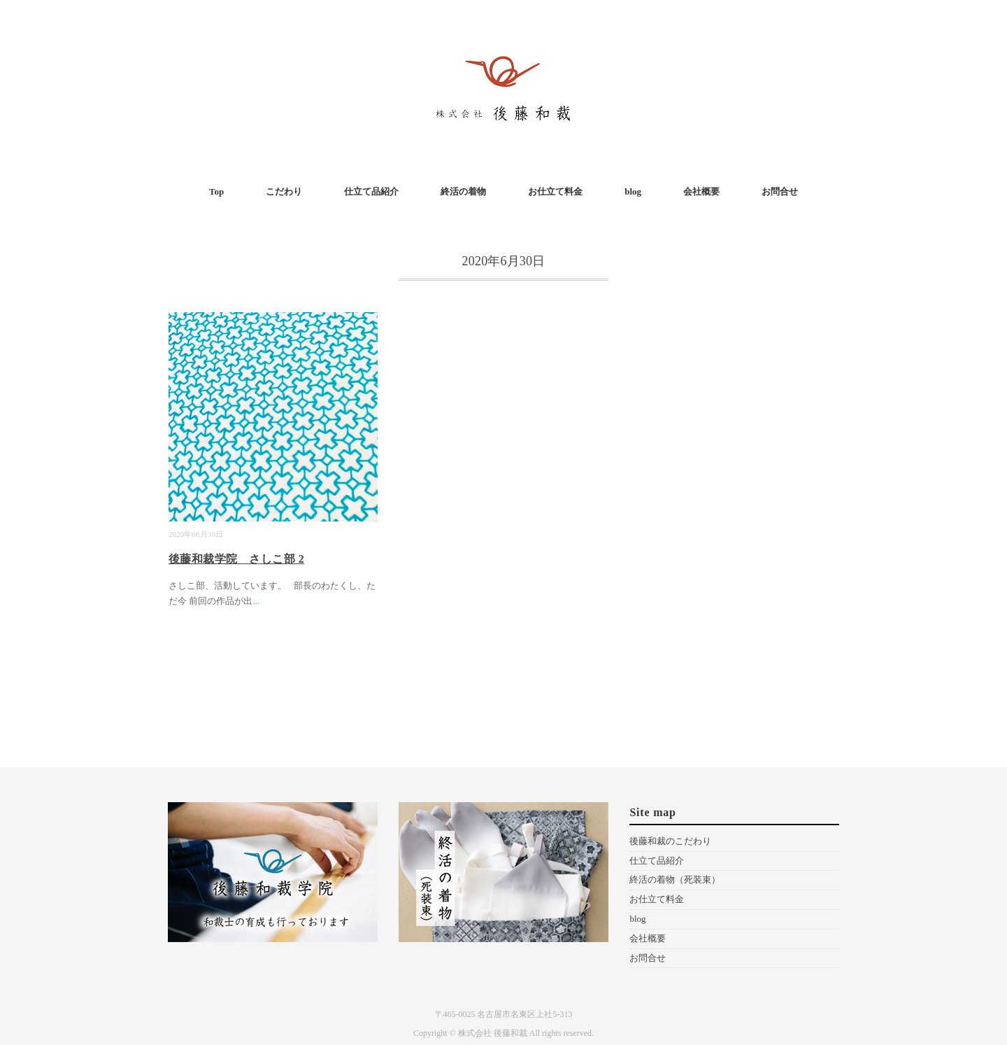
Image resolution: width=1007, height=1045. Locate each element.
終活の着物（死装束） (674, 879)
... (255, 601)
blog (632, 191)
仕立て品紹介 (371, 191)
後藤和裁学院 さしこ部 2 (236, 559)
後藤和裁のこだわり (670, 841)
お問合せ (780, 191)
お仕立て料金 (555, 191)
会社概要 (701, 191)
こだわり (284, 191)
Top (216, 191)
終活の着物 (463, 191)
